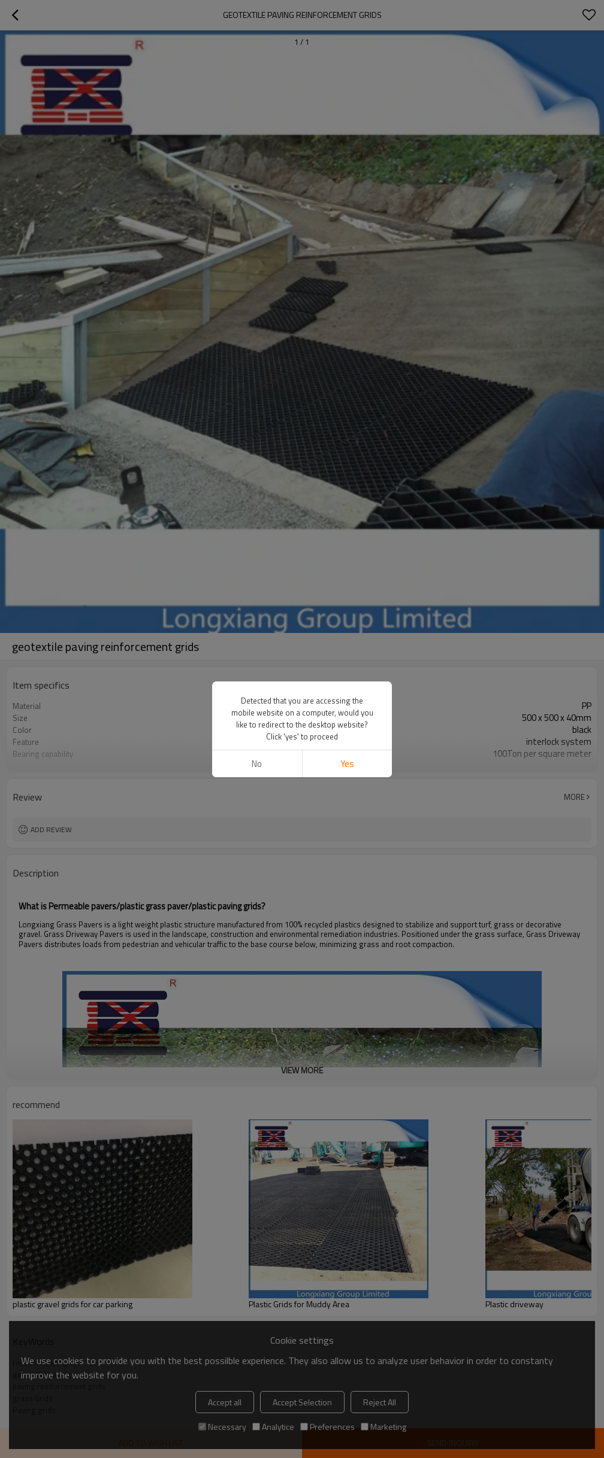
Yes (347, 764)
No (257, 764)
